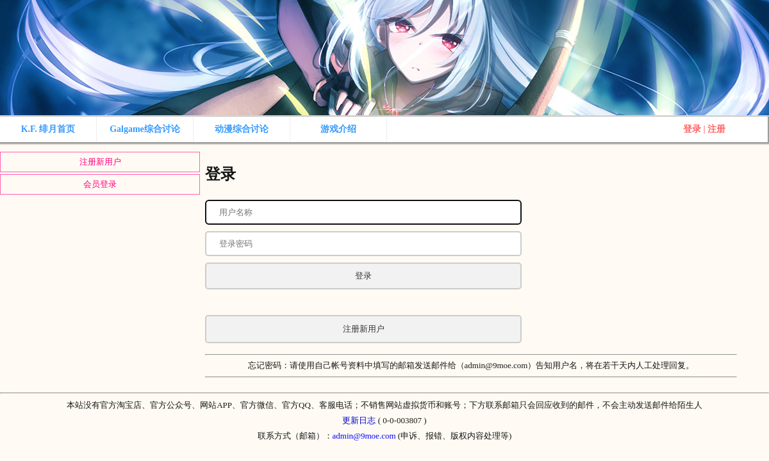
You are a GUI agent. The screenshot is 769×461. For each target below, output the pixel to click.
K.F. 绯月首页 (48, 129)
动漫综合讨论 (242, 129)
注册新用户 (100, 161)
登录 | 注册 (704, 129)
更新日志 (359, 420)
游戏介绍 (338, 129)
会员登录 (100, 184)
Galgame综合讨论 (145, 129)
